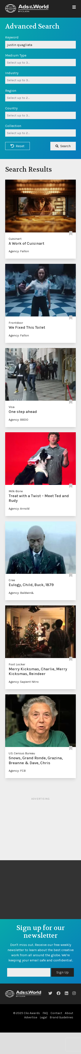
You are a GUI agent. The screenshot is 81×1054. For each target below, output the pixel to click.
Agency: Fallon (19, 251)
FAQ (45, 1013)
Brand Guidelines (61, 1017)
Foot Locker (17, 664)
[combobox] (40, 62)
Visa (11, 407)
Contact (56, 1013)
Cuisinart (15, 239)
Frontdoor (16, 323)
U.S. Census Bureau (22, 753)
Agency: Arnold (19, 508)
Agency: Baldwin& (21, 593)
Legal (43, 1017)
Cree (12, 580)
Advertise (30, 1017)
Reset (17, 146)
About (69, 1013)
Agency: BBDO (18, 420)
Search (63, 146)
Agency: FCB (17, 771)
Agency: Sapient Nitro (24, 682)
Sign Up (62, 972)
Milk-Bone (16, 491)
